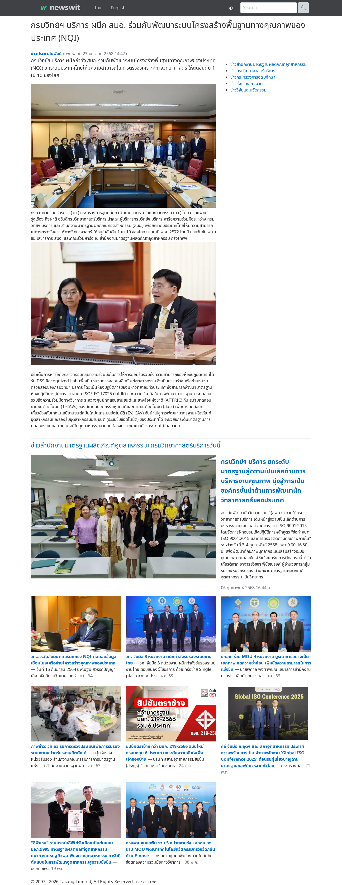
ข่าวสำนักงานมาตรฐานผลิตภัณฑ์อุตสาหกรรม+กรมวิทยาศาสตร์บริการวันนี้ (125, 445)
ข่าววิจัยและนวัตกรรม (248, 90)
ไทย (98, 8)
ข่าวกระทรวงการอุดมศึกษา (252, 77)
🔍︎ (303, 8)
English (118, 8)
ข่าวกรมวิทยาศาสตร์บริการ (252, 71)
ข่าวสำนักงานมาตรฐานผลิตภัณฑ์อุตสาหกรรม (268, 64)
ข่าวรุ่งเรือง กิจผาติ (246, 84)
